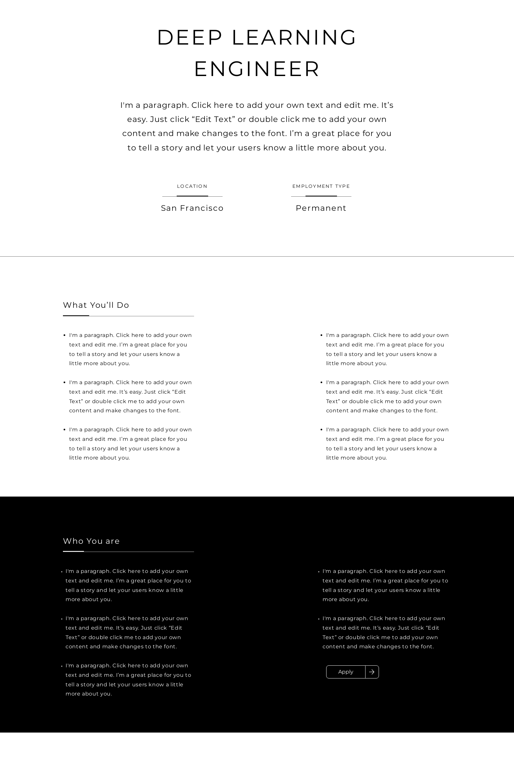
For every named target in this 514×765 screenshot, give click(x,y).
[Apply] (346, 671)
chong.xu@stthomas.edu (156, 754)
